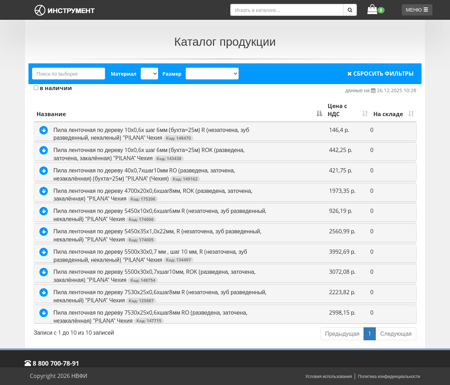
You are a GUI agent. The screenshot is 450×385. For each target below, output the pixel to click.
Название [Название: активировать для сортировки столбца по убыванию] (51, 114)
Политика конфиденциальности (389, 376)
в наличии (53, 88)
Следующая (396, 333)
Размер (171, 73)
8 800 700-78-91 (52, 363)
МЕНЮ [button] (417, 9)
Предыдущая (342, 333)
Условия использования (328, 376)
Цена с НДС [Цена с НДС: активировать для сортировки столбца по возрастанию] (337, 110)
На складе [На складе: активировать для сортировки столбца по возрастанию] (388, 114)
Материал (123, 73)
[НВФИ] (65, 10)
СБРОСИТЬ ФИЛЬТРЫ (380, 73)
